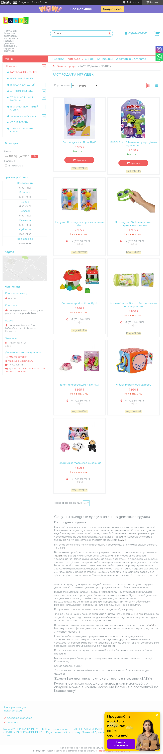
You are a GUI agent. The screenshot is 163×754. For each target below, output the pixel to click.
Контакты (105, 58)
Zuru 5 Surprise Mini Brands (21, 130)
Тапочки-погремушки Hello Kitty (79, 385)
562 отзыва (133, 2)
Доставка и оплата (19, 718)
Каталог (74, 58)
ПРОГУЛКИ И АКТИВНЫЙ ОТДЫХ (24, 108)
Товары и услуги (67, 66)
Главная (58, 58)
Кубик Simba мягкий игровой (133, 385)
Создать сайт (27, 2)
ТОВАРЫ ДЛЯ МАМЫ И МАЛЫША (22, 99)
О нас (89, 58)
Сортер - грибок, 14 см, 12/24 (79, 303)
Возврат (12, 722)
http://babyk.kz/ (18, 357)
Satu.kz (99, 748)
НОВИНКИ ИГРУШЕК (21, 78)
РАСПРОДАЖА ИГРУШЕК (24, 72)
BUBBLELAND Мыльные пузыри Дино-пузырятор (133, 144)
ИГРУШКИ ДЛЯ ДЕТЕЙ (22, 85)
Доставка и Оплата (131, 58)
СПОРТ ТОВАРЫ (19, 122)
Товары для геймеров (23, 116)
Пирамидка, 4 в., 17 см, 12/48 (79, 142)
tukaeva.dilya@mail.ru (20, 361)
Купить (81, 160)
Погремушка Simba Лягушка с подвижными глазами (133, 224)
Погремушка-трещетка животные (79, 463)
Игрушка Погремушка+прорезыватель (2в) (79, 224)
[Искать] (109, 33)
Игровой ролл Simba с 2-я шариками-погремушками (133, 305)
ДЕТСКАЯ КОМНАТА (21, 91)
